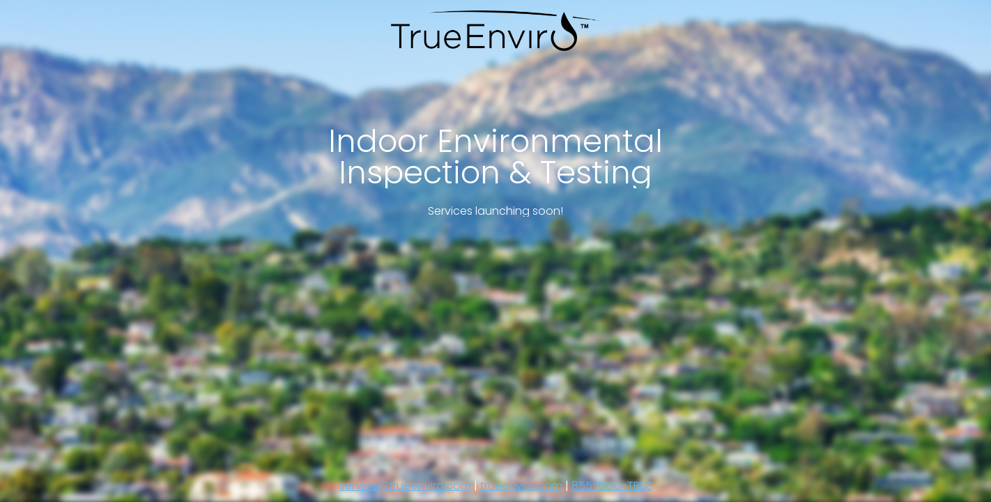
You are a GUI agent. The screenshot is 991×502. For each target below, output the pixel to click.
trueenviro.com (521, 486)
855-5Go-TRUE (611, 486)
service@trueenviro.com (405, 486)
